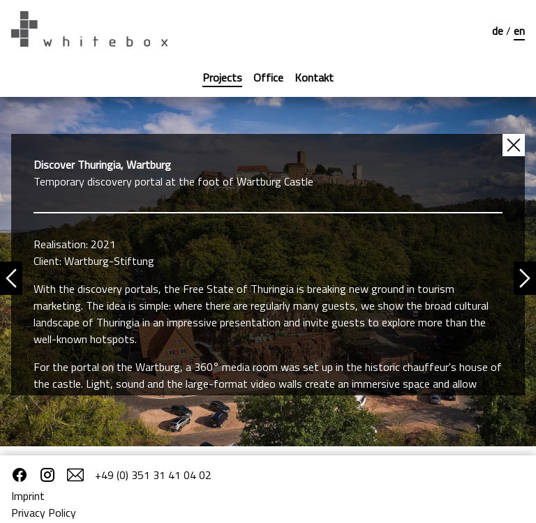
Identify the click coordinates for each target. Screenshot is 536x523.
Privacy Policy (43, 512)
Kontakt (314, 77)
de (499, 30)
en (519, 30)
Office (268, 77)
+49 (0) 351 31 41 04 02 (153, 475)
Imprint (28, 495)
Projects (222, 77)
